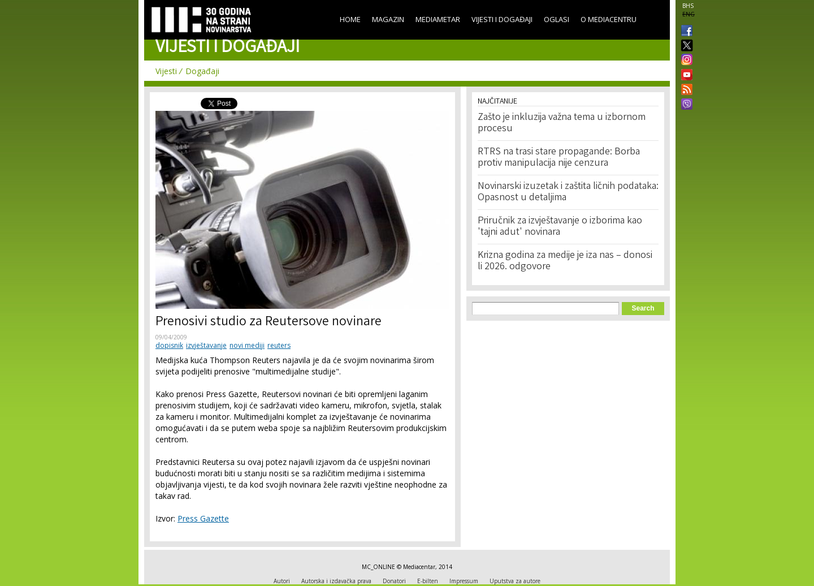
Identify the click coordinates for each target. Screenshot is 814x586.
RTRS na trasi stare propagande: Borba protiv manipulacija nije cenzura (559, 158)
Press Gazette (203, 518)
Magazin (388, 19)
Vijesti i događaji (501, 19)
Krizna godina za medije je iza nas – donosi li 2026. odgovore (565, 261)
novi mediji (247, 345)
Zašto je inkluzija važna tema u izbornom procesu (562, 123)
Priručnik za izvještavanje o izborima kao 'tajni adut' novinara (560, 227)
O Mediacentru (609, 19)
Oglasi (556, 19)
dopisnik (169, 345)
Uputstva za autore (515, 581)
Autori (282, 581)
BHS (688, 6)
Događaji (202, 71)
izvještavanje (206, 345)
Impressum (463, 581)
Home (350, 19)
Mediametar (437, 19)
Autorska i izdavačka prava (336, 581)
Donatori (394, 581)
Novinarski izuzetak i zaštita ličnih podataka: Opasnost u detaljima (568, 192)
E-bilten (427, 581)
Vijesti (166, 71)
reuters (279, 345)
